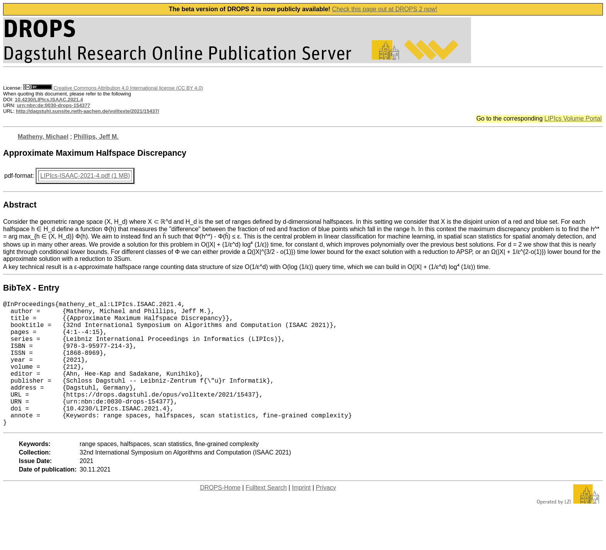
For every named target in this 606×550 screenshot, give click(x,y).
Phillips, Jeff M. (95, 136)
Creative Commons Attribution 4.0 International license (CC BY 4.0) (113, 88)
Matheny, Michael (43, 136)
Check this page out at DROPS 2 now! (384, 9)
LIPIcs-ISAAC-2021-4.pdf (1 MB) (85, 175)
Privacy (326, 515)
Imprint (301, 515)
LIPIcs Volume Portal (573, 118)
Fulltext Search (266, 515)
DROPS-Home (220, 515)
